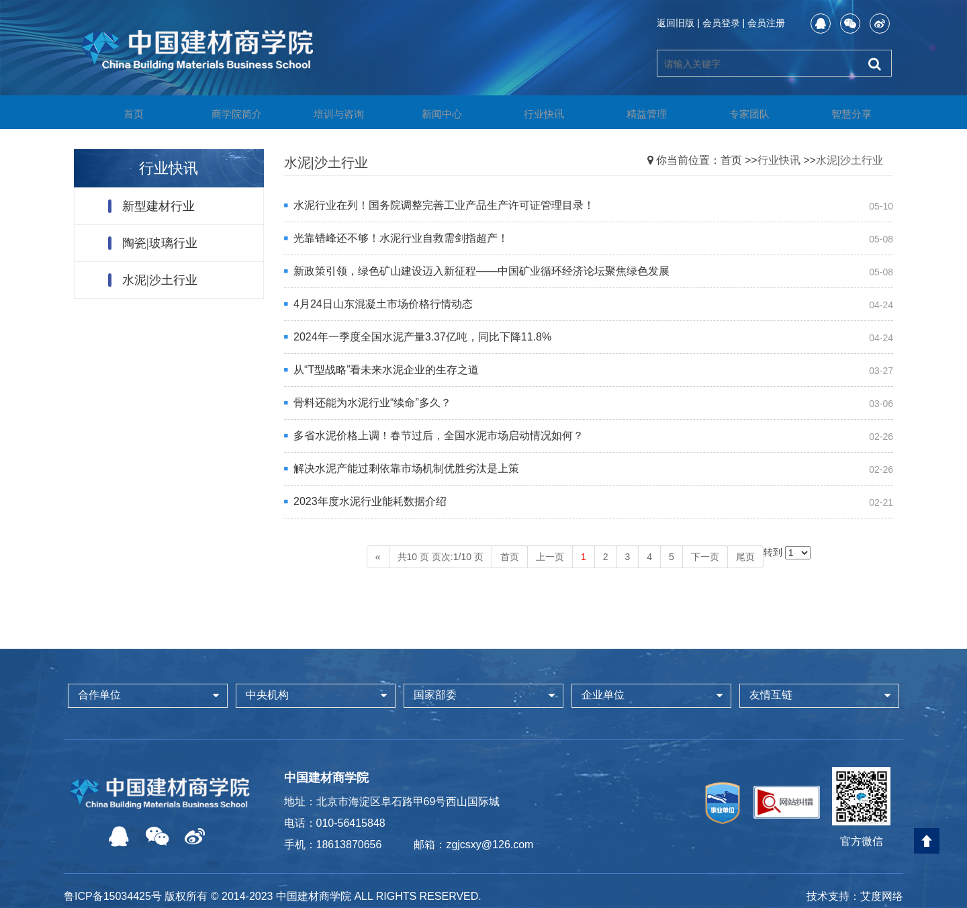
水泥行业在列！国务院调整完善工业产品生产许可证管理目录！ (443, 205)
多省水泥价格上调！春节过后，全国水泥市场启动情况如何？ (438, 435)
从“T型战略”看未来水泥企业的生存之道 (386, 369)
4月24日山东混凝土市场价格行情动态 (383, 304)
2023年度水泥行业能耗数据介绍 (370, 501)
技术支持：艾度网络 (855, 896)
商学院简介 (226, 113)
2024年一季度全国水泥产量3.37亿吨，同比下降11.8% (422, 337)
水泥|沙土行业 (159, 280)
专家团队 (739, 113)
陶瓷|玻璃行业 (159, 243)
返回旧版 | (678, 22)
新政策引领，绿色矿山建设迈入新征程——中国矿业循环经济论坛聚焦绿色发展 (481, 271)
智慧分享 (841, 113)
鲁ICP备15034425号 (113, 896)
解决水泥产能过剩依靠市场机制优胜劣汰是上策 (406, 468)
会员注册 (766, 22)
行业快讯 (534, 113)
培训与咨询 (329, 113)
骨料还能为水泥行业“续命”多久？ (372, 402)
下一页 (705, 556)
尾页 (745, 556)
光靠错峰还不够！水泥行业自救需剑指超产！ (400, 238)
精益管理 (636, 113)
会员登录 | (723, 22)
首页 (123, 113)
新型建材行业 (158, 206)
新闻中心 (432, 113)
